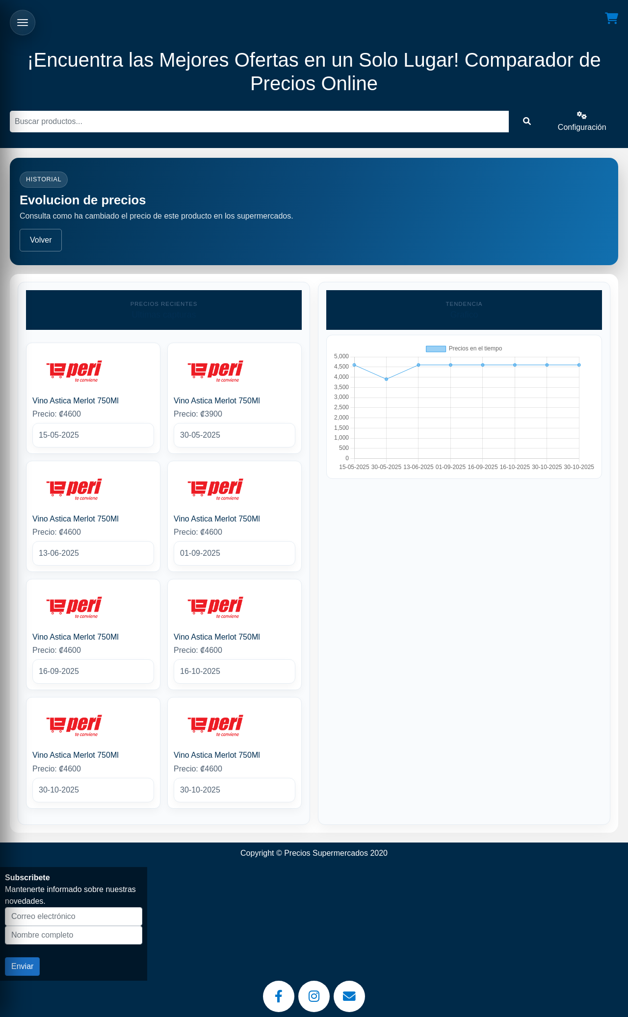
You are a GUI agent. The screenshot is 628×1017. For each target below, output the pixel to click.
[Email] (349, 996)
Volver (41, 240)
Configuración (582, 121)
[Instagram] (314, 996)
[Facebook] (278, 996)
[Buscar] (259, 121)
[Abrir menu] (22, 22)
